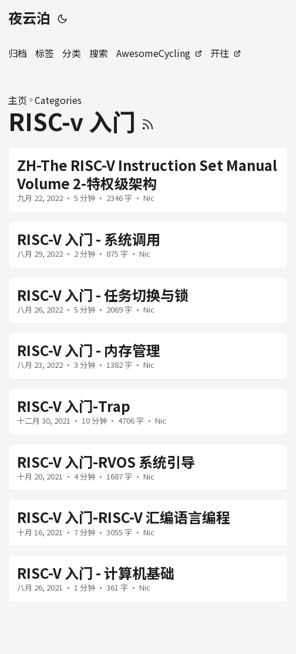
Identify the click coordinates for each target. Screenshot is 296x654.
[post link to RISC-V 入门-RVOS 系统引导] (148, 467)
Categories (58, 100)
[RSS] (147, 121)
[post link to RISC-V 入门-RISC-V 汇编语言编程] (148, 522)
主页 (17, 100)
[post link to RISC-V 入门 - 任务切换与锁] (148, 300)
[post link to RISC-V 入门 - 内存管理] (148, 356)
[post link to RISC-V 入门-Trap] (148, 411)
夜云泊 (29, 17)
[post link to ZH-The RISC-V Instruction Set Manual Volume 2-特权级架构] (148, 179)
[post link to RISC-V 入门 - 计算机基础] (148, 578)
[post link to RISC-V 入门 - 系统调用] (148, 245)
